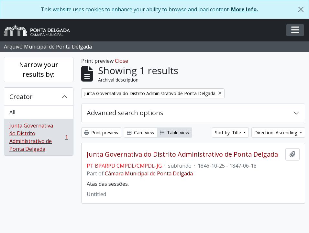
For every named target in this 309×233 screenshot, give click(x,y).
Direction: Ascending (276, 132)
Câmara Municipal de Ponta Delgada (149, 173)
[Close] (301, 9)
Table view (174, 132)
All (12, 112)
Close (121, 60)
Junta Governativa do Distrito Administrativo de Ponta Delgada (38, 137)
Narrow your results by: (38, 69)
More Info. (244, 9)
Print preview (101, 132)
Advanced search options (125, 112)
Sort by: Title (228, 132)
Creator (21, 96)
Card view (140, 132)
